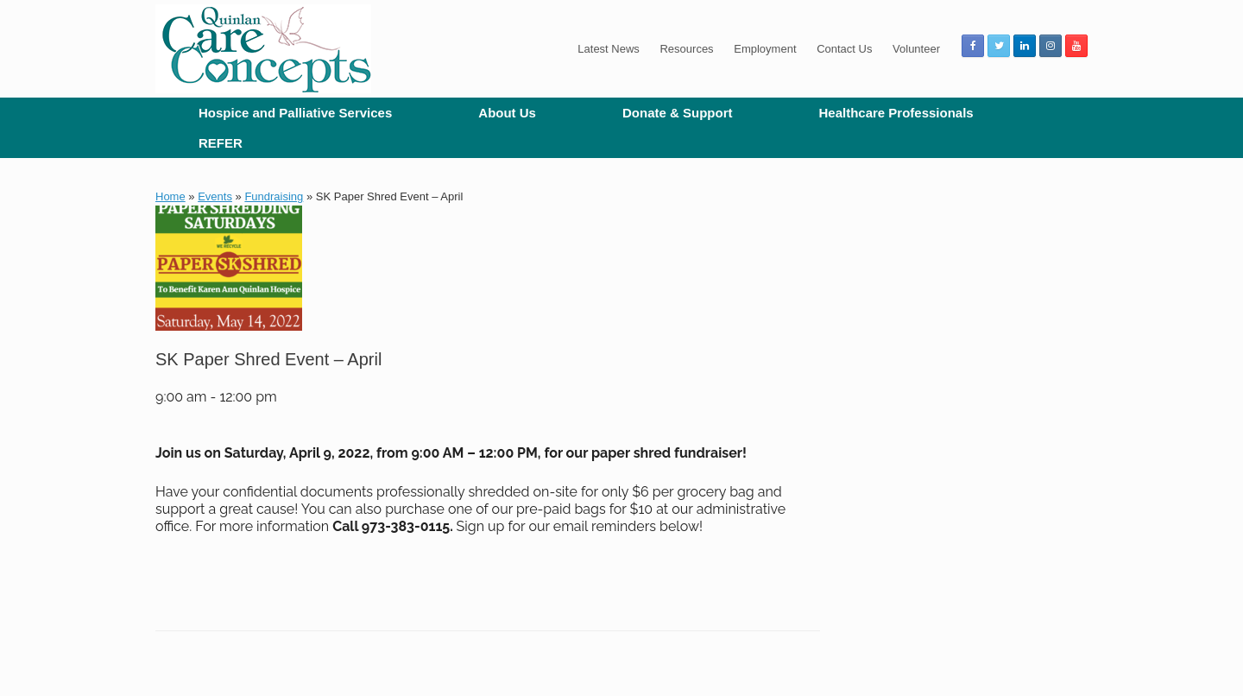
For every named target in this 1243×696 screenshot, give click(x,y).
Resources (686, 48)
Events (215, 196)
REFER (221, 143)
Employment (765, 48)
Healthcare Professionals (895, 112)
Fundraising (273, 196)
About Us (507, 112)
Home (170, 196)
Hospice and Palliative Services (295, 112)
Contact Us (844, 48)
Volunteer (916, 48)
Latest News (608, 48)
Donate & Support (677, 112)
